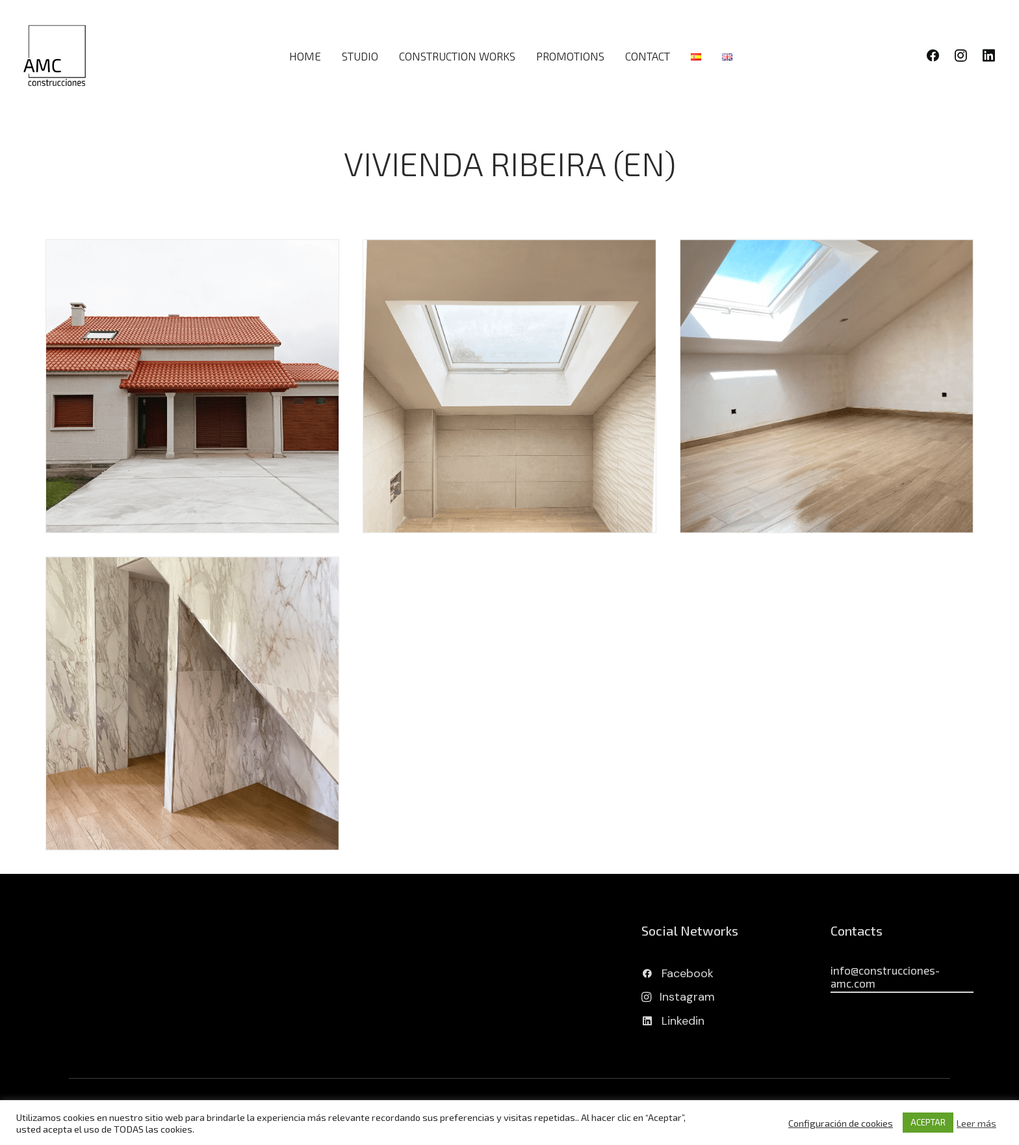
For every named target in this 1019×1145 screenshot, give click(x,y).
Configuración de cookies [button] (840, 1123)
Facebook (688, 973)
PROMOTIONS (570, 55)
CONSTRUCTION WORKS (457, 55)
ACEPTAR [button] (928, 1122)
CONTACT (647, 55)
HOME (305, 55)
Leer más (976, 1123)
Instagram (687, 997)
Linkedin (683, 1021)
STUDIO (360, 55)
